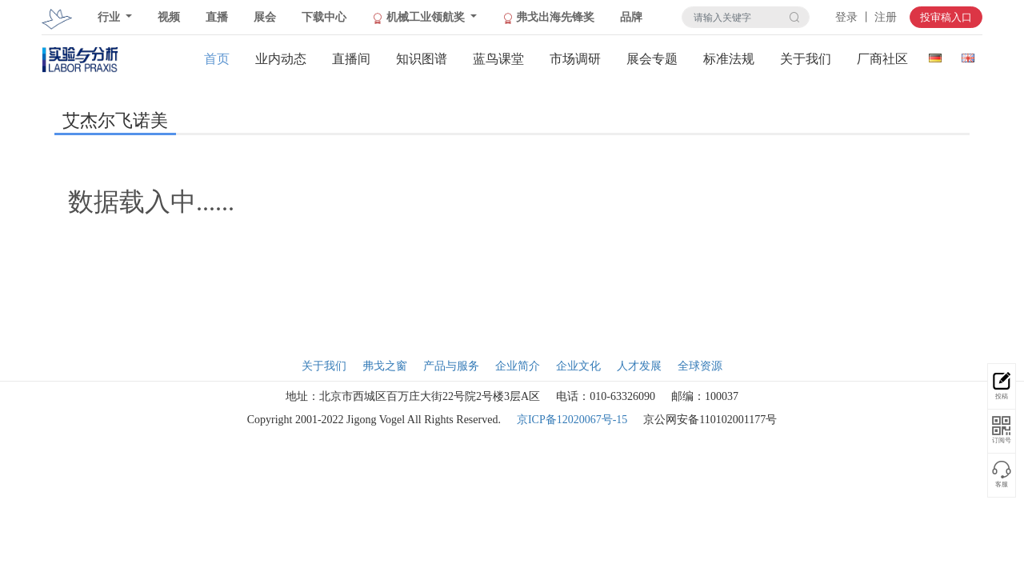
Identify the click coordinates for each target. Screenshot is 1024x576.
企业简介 (517, 366)
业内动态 (280, 59)
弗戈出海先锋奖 (548, 17)
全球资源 (700, 366)
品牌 (631, 17)
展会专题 (652, 59)
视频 (169, 17)
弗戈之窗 (384, 366)
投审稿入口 (946, 17)
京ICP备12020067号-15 (572, 420)
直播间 (351, 59)
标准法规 (728, 59)
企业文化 (578, 366)
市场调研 (575, 59)
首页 (217, 59)
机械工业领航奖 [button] (419, 17)
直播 (217, 17)
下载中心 (324, 17)
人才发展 (639, 366)
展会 (265, 17)
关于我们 (805, 59)
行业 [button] (110, 17)
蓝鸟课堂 (498, 59)
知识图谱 (421, 59)
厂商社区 (882, 59)
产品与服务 (451, 366)
